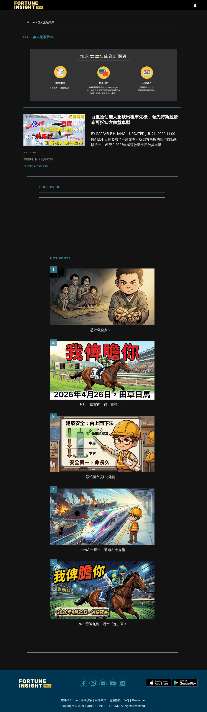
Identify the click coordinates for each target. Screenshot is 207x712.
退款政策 (86, 700)
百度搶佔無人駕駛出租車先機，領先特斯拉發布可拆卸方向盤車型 (134, 119)
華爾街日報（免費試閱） (38, 159)
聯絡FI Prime (69, 700)
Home (31, 22)
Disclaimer (139, 700)
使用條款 (115, 700)
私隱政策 (100, 700)
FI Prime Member (35, 165)
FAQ (126, 700)
